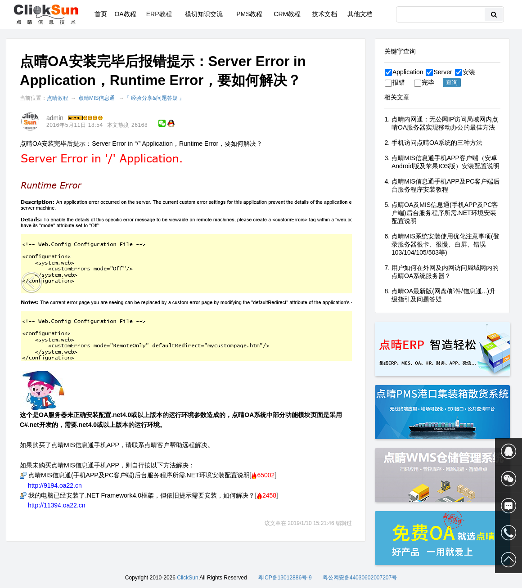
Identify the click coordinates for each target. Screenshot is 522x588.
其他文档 (360, 14)
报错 (395, 82)
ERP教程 (159, 14)
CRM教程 (287, 14)
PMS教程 (249, 14)
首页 (100, 14)
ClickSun (187, 578)
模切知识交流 (204, 14)
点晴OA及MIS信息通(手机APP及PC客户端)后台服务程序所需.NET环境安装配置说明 (445, 212)
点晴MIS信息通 (96, 98)
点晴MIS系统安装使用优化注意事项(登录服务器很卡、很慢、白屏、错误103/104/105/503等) (446, 244)
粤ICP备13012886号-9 (285, 578)
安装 (465, 72)
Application (404, 72)
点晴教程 (57, 98)
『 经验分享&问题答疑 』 (154, 98)
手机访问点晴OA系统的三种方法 (437, 142)
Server (439, 72)
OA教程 (125, 14)
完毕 (424, 82)
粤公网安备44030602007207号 (360, 578)
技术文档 (324, 14)
